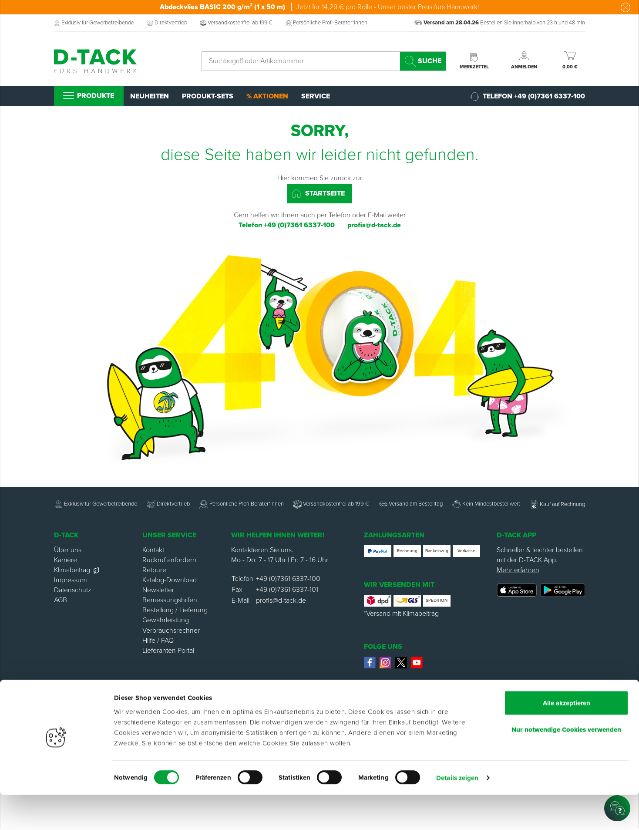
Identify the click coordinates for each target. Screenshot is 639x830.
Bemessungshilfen (169, 600)
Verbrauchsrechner (171, 630)
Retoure (154, 570)
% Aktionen (267, 96)
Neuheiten (149, 96)
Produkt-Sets (207, 96)
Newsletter (158, 590)
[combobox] (324, 61)
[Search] (423, 61)
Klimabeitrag (76, 570)
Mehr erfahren (518, 570)
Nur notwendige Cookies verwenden (566, 764)
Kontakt (153, 550)
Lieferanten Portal (168, 650)
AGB (60, 600)
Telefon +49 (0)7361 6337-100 (528, 96)
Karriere (65, 560)
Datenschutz (72, 590)
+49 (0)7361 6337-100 (288, 578)
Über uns (67, 550)
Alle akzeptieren (566, 738)
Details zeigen (457, 813)
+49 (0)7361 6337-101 (287, 589)
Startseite (318, 193)
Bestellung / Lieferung (175, 610)
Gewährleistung (165, 620)
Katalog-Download (169, 580)
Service (315, 96)
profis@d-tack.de (281, 600)
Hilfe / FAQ (158, 640)
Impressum (70, 580)
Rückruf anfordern (169, 560)
